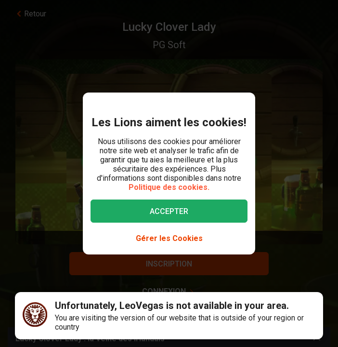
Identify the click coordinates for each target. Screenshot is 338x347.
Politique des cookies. (169, 187)
